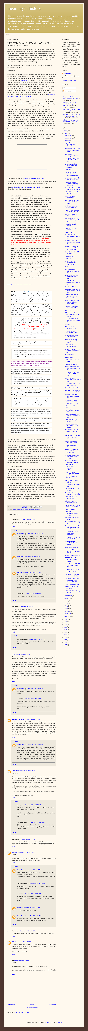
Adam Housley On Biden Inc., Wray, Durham (72, 210)
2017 (65, 624)
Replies (16, 530)
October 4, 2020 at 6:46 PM (35, 688)
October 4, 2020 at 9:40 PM (37, 822)
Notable (67, 324)
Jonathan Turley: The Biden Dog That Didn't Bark (72, 396)
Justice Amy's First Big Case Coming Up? (71, 206)
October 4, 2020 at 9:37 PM (33, 805)
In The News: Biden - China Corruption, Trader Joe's (71, 263)
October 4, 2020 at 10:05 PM (31, 907)
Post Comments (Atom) (22, 1012)
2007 (65, 645)
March (67, 611)
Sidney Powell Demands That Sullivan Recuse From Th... (72, 527)
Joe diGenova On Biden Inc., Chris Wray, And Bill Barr (72, 220)
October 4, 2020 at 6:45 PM (27, 770)
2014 (65, 627)
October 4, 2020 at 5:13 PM (22, 654)
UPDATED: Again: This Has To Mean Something (71, 533)
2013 (65, 629)
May (66, 606)
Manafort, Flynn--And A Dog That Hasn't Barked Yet (72, 242)
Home (8, 34)
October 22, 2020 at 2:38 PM (22, 960)
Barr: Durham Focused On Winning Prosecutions (72, 506)
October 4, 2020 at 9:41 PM (33, 894)
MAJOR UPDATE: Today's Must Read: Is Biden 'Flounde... (72, 456)
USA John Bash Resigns (72, 569)
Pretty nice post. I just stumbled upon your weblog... (69, 104)
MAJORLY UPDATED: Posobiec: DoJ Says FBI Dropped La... (71, 248)
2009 (65, 640)
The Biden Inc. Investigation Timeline (72, 155)
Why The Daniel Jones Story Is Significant (71, 501)
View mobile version (32, 1008)
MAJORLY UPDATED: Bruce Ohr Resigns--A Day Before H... (72, 451)
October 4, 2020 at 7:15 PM (27, 839)
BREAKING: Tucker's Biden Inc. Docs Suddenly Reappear (71, 174)
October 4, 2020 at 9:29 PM (33, 699)
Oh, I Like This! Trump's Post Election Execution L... (72, 236)
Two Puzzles (68, 310)
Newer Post (11, 1004)
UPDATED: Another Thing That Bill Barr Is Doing (72, 178)
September (68, 596)
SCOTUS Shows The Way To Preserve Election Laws (72, 565)
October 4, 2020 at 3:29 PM (35, 533)
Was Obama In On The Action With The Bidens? (71, 276)
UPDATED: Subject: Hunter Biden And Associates (71, 165)
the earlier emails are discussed (21, 285)
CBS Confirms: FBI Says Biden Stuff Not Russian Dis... (72, 320)
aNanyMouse (21, 572)
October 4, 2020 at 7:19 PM (33, 593)
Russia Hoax (36, 509)
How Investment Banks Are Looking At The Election (71, 425)
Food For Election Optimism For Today (71, 331)
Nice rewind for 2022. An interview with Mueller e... (70, 120)
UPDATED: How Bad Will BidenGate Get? (72, 384)
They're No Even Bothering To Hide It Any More (73, 379)
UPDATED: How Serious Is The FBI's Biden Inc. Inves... (72, 160)
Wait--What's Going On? (72, 547)
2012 (65, 632)
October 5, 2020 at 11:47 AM (33, 916)
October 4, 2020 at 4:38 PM (28, 606)
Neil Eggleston (25, 80)
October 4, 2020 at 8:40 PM (27, 852)
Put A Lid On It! (69, 232)
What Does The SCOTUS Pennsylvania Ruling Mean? (72, 341)
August (67, 598)
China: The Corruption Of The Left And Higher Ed (72, 188)
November (68, 138)
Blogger (59, 1022)
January (67, 616)
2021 (65, 130)
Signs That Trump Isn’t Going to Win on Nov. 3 (72, 473)
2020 (65, 133)
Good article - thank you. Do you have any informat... (71, 115)
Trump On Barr (69, 355)
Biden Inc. (68, 258)
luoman (47, 1022)
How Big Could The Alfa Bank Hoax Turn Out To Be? (72, 415)
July (66, 601)
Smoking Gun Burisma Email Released (71, 307)
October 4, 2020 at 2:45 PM (28, 519)
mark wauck (20, 533)
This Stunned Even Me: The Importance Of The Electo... (72, 368)
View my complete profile (69, 80)
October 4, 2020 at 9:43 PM (28, 931)
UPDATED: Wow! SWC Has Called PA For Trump (72, 374)
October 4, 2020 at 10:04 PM (23, 942)
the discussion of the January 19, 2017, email (25, 187)
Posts (65, 88)
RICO (66, 267)
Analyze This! (69, 357)
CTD (13, 942)
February (68, 613)
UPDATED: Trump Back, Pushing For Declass (72, 575)
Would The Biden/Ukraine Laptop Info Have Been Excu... (72, 290)
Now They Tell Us (70, 256)
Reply (13, 526)
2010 (65, 637)
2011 (65, 634)
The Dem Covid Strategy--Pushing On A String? (72, 391)
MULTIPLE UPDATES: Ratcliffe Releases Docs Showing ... (72, 551)
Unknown (20, 907)
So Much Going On (70, 509)
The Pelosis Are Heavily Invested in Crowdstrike (72, 493)
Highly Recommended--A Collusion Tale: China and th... (72, 150)
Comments (67, 91)
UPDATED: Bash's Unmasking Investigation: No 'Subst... (70, 467)
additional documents (28, 292)
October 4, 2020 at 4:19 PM (32, 556)
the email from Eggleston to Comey (34, 178)
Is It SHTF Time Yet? (71, 286)
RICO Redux (68, 170)
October (67, 140)
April (66, 608)
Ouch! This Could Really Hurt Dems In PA (72, 197)
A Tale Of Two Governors (72, 555)
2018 (65, 622)
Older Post (53, 1004)
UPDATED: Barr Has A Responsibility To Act (71, 335)
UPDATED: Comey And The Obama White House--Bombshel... (72, 580)
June (67, 603)
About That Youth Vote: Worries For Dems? (71, 461)
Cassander (20, 556)
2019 (65, 619)
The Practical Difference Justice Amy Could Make (72, 202)
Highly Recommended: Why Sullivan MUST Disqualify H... (71, 144)
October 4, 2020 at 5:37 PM (33, 572)
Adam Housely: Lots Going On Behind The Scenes (72, 314)
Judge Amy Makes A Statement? (71, 215)
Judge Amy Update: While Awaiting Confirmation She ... (72, 350)
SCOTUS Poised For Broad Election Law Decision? (71, 559)
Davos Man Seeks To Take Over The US (71, 441)
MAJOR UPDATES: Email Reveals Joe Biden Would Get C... (72, 296)
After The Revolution (71, 364)
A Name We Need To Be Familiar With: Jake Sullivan (72, 543)
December (68, 135)
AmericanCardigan (18, 719)
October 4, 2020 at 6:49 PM (35, 744)
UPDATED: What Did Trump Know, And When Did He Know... (72, 401)
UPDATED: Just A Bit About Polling (71, 497)
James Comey (16, 509)
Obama (31, 509)
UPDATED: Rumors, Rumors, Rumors (71, 345)
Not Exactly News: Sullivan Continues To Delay (72, 271)
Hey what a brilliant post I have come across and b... (71, 97)
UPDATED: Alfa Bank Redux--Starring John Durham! (72, 513)
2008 (65, 642)
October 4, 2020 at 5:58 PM (32, 719)
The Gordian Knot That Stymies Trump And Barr (71, 431)
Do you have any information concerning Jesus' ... (71, 110)
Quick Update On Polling (72, 388)
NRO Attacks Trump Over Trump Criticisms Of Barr (72, 437)
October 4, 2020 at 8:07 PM (37, 639)
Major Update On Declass (72, 572)
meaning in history (24, 8)
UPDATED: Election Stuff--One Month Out (72, 538)
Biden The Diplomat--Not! (72, 584)
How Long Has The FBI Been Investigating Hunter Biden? (72, 302)
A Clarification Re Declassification (70, 327)
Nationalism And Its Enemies (70, 229)
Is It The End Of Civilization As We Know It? (73, 282)
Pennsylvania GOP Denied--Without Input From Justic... (72, 183)
